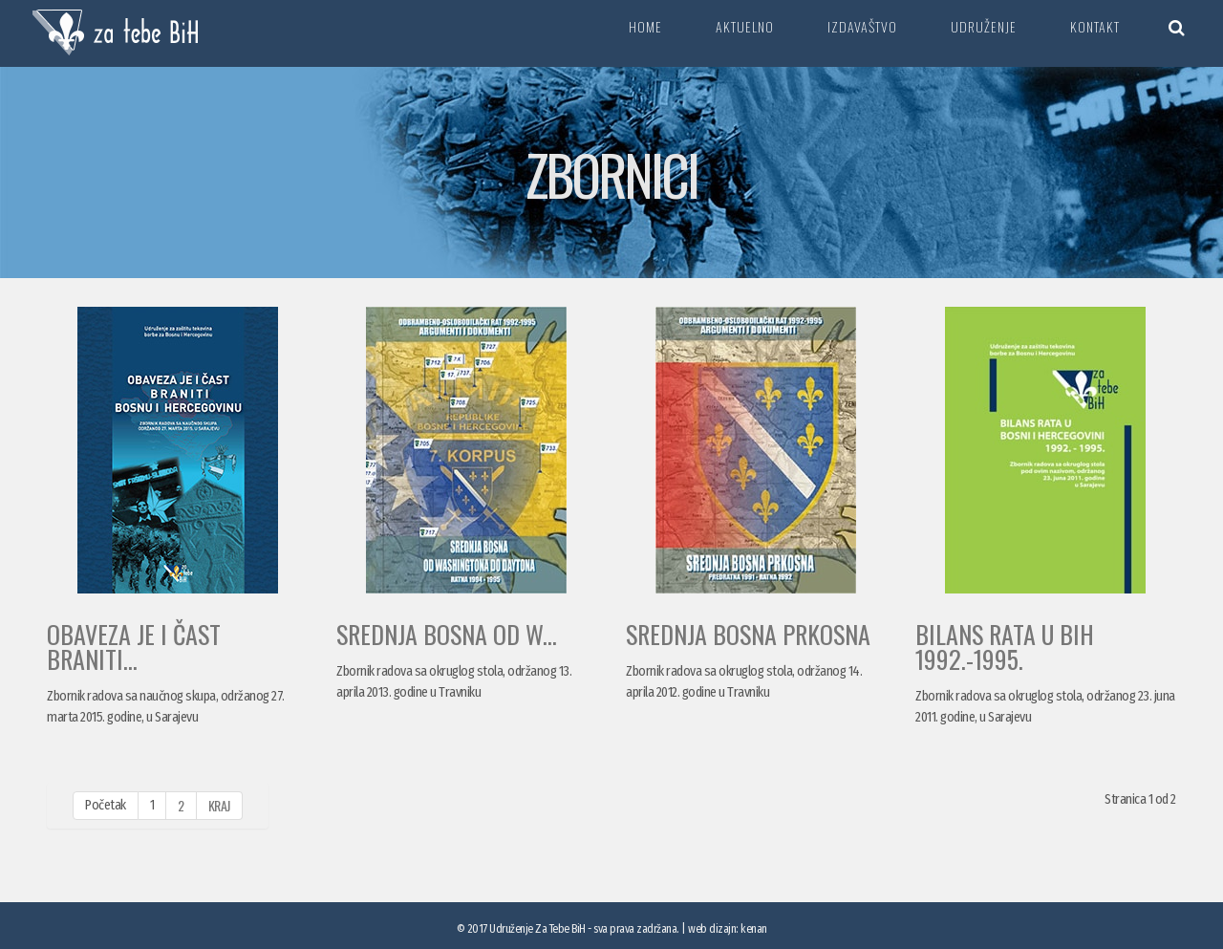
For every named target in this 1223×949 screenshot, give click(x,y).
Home (645, 26)
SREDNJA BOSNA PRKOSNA (748, 634)
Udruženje (984, 26)
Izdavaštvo (862, 26)
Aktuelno (745, 26)
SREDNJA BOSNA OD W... (446, 634)
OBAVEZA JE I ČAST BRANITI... (134, 646)
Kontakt (1095, 26)
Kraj (219, 805)
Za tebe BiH (116, 33)
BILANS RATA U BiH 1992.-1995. (1004, 646)
